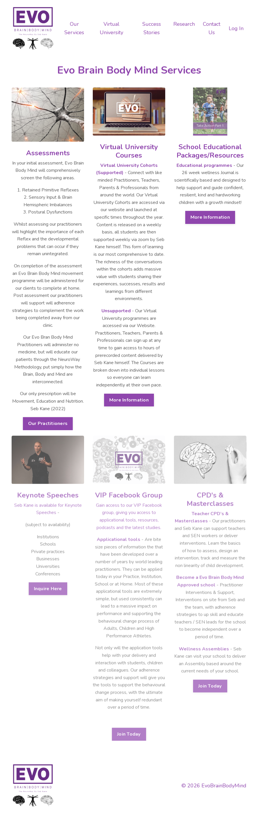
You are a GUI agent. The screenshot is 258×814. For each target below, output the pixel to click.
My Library (161, 785)
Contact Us (211, 28)
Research (184, 24)
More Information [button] (129, 398)
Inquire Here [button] (48, 578)
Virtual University (111, 28)
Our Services (74, 28)
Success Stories (151, 28)
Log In (236, 28)
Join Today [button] (129, 724)
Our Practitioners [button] (48, 422)
